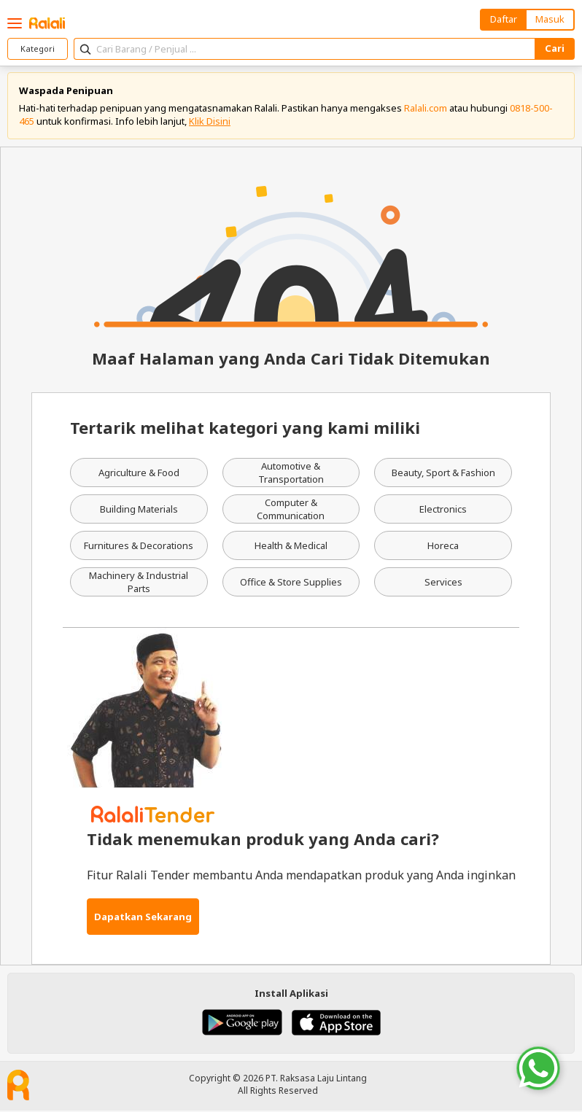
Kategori (37, 48)
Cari (554, 48)
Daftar (503, 19)
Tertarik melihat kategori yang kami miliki (245, 429)
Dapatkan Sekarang (143, 917)
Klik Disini (209, 121)
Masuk (549, 19)
